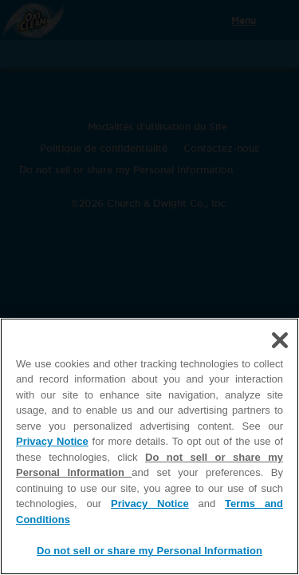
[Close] (279, 340)
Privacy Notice (52, 441)
